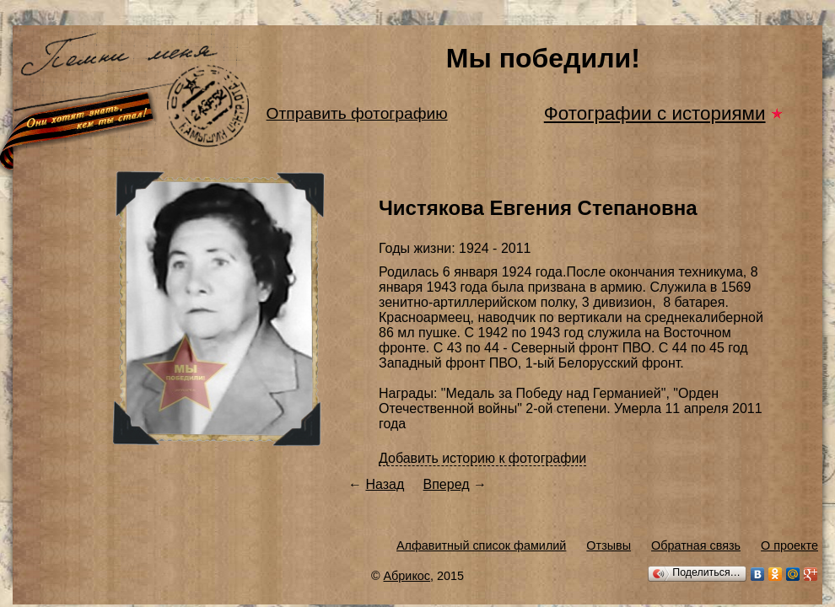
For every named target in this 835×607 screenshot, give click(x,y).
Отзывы (608, 545)
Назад (384, 484)
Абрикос (407, 576)
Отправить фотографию (357, 113)
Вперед (446, 484)
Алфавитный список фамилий (481, 545)
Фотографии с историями (655, 113)
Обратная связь (696, 545)
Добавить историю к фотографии (482, 458)
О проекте (789, 545)
